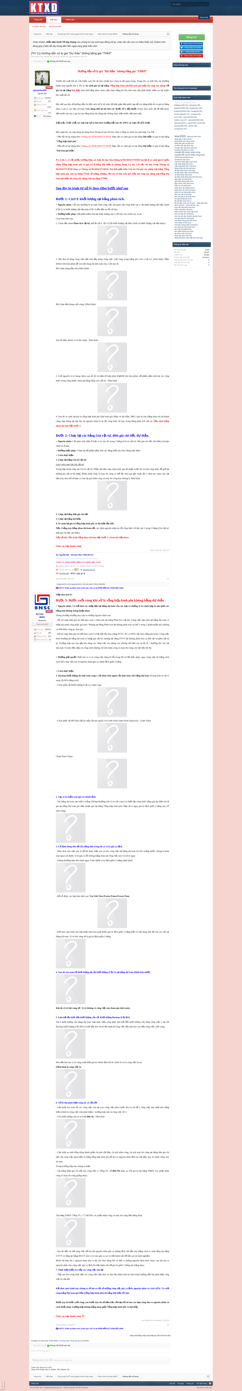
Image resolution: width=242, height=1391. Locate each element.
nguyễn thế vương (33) (196, 123)
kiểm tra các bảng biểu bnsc (185, 192)
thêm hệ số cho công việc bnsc (186, 212)
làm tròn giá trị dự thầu (183, 194)
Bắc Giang (47, 116)
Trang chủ (38, 20)
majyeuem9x (61, 584)
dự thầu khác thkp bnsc (183, 175)
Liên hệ (172, 1383)
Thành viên (69, 20)
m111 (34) (178, 117)
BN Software (83, 1388)
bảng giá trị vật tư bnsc (183, 139)
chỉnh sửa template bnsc (184, 157)
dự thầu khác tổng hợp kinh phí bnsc (188, 177)
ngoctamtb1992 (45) (195, 120)
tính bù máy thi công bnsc (184, 214)
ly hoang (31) (196, 114)
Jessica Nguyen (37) (182, 114)
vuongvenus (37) (180, 129)
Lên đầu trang (201, 1383)
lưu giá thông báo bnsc (183, 199)
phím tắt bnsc (180, 205)
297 (49, 101)
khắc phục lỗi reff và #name (185, 190)
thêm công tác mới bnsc (184, 209)
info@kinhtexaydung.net (52, 1388)
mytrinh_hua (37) (180, 120)
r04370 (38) (192, 126)
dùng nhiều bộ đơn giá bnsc (185, 168)
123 (49, 113)
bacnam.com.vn (89, 570)
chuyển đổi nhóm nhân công (187, 152)
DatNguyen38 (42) (181, 105)
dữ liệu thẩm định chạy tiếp (185, 170)
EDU (78, 573)
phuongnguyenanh (74, 584)
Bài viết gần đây (55, 26)
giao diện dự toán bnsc (183, 179)
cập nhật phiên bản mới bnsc (185, 166)
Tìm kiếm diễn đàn (39, 26)
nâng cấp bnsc (202, 203)
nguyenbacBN (74, 57)
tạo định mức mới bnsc (183, 233)
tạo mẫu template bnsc (183, 229)
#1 (168, 579)
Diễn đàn (53, 20)
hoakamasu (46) (196, 108)
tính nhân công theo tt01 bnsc (186, 220)
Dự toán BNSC (61, 1325)
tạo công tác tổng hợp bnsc (185, 227)
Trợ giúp (180, 1383)
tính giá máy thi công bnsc (184, 218)
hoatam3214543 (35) (182, 111)
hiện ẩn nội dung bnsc (183, 185)
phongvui (205, 257)
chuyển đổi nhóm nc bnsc (184, 150)
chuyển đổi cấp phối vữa (184, 145)
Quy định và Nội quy (204, 1388)
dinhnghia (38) (194, 105)
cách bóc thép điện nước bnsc (186, 162)
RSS (210, 1383)
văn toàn (85, 584)
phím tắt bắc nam (192, 205)
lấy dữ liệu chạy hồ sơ (183, 201)
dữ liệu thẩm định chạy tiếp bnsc (187, 172)
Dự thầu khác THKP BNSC (48, 1341)
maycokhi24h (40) (189, 117)
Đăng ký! (191, 37)
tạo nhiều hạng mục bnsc (184, 231)
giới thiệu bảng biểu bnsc (184, 181)
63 (50, 640)
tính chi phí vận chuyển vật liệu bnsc (188, 216)
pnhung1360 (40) (180, 126)
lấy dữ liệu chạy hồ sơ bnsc (185, 203)
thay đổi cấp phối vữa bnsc (185, 207)
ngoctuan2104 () (180, 123)
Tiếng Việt (35, 1383)
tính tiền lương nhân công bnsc (186, 225)
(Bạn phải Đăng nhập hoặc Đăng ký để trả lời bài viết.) (150, 1335)
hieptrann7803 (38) (181, 108)
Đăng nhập (204, 17)
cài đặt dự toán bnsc (182, 159)
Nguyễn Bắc (64, 573)
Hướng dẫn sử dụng (51, 57)
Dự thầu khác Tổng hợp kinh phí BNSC (74, 1341)
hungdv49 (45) (196, 111)
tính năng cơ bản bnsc (183, 223)
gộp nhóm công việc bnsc (184, 183)
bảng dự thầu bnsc (194, 136)
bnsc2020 (180, 136)
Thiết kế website (69, 1388)
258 (49, 633)
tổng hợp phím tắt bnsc (183, 236)
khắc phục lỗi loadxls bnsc (184, 188)
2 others (96, 584)
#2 (168, 1325)
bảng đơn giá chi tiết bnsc (184, 143)
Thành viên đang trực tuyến (41, 1367)
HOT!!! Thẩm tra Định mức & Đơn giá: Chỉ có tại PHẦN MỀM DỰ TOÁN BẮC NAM (91, 588)
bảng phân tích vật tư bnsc (185, 141)
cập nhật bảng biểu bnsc (184, 164)
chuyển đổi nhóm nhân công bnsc (190, 155)
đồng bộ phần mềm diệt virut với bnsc (189, 238)
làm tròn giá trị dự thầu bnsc (185, 196)
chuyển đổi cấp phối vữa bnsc (186, 148)
